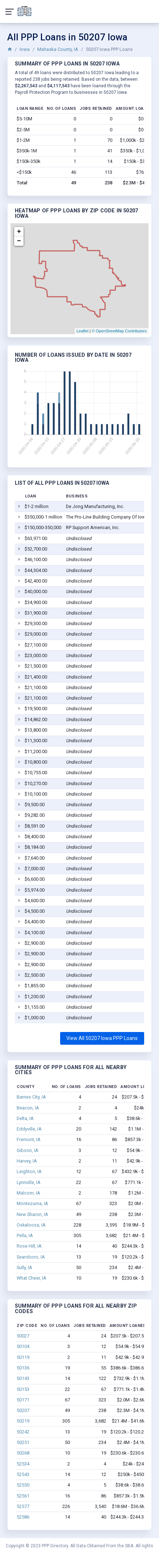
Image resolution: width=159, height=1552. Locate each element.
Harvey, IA (27, 1161)
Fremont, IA (29, 1139)
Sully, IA (24, 1267)
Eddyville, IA (29, 1129)
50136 (23, 1368)
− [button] (19, 241)
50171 (23, 1400)
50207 (23, 1410)
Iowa (25, 49)
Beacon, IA (28, 1108)
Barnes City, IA (31, 1097)
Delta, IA (25, 1118)
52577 (23, 1506)
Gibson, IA (27, 1150)
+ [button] (19, 231)
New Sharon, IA (32, 1214)
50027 (23, 1336)
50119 (23, 1357)
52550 (23, 1485)
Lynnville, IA (29, 1182)
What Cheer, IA (31, 1278)
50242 (23, 1432)
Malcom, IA (28, 1193)
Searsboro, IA (31, 1257)
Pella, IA (25, 1235)
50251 (23, 1442)
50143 (23, 1378)
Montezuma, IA (32, 1203)
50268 (23, 1453)
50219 (23, 1421)
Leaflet (82, 331)
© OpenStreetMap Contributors (119, 331)
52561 (23, 1496)
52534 (23, 1464)
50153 (23, 1389)
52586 (23, 1517)
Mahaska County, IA (57, 49)
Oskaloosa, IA (31, 1225)
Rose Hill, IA (29, 1246)
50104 (23, 1346)
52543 (23, 1474)
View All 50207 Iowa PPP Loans (102, 1038)
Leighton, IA (29, 1171)
